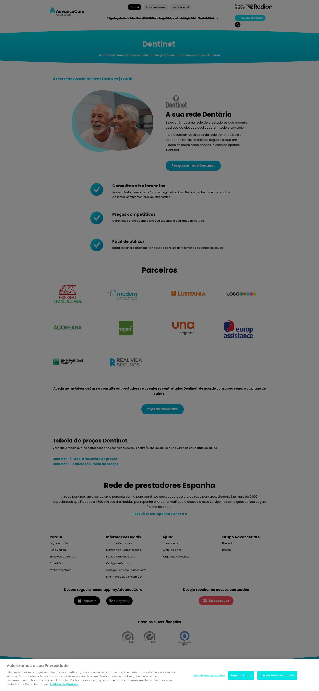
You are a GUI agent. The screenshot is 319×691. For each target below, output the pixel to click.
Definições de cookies (209, 676)
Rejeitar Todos (241, 676)
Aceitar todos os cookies (277, 676)
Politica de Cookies (64, 685)
